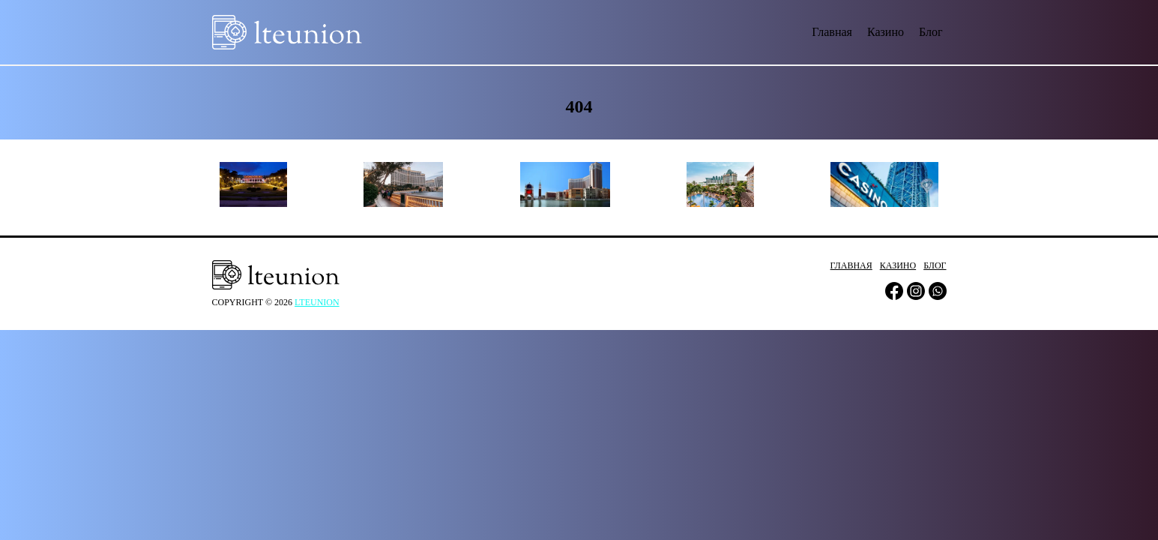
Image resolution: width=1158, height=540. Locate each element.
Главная (832, 32)
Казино (885, 32)
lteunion (317, 302)
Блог (931, 32)
